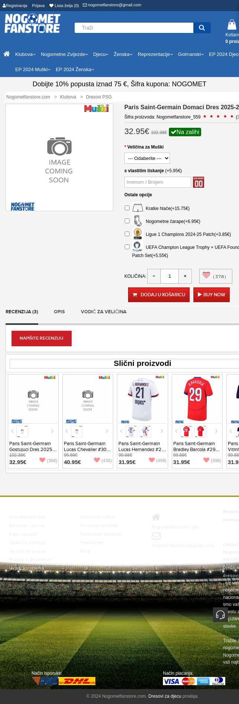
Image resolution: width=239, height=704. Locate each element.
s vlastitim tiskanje (144, 170)
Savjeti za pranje (27, 551)
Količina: (135, 276)
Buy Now (214, 295)
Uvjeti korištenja (27, 568)
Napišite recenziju (41, 338)
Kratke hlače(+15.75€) (157, 208)
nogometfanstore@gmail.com (112, 5)
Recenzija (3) (22, 312)
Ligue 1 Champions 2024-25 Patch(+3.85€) (178, 234)
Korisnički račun (98, 517)
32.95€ (17, 462)
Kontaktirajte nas (27, 517)
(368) (48, 461)
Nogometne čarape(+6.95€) (162, 221)
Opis (59, 312)
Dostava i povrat (27, 525)
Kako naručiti (23, 534)
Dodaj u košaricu (158, 295)
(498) (158, 461)
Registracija (15, 5)
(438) (103, 461)
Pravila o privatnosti (31, 559)
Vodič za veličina (104, 312)
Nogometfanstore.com (175, 521)
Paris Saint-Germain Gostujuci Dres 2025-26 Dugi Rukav (31, 449)
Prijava (38, 5)
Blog (85, 551)
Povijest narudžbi (99, 525)
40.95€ (72, 462)
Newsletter (92, 542)
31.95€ (126, 462)
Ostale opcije (138, 194)
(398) (212, 461)
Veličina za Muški (145, 147)
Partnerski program (101, 534)
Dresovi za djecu (164, 696)
